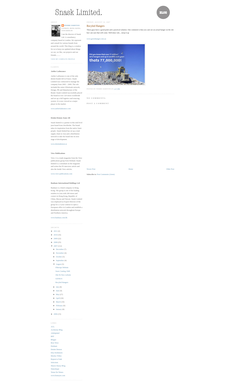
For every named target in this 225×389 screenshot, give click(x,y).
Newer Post (91, 169)
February (59, 305)
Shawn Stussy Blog (58, 366)
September (60, 260)
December (60, 249)
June (58, 291)
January (59, 309)
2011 (56, 231)
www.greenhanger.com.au (96, 39)
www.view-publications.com (61, 174)
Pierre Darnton (72, 25)
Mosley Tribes (56, 356)
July (58, 287)
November (60, 253)
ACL (53, 327)
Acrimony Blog (56, 330)
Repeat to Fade (56, 359)
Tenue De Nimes (57, 372)
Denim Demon (56, 349)
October (59, 257)
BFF (52, 336)
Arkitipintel (55, 333)
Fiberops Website (61, 267)
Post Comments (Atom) (106, 174)
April (58, 298)
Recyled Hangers (96, 26)
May (58, 294)
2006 (56, 314)
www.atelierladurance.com (61, 108)
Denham (54, 346)
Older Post (170, 169)
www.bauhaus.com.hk (59, 217)
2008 (56, 242)
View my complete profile (63, 59)
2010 (56, 235)
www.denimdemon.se (59, 144)
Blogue (53, 340)
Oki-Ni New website (63, 275)
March (58, 302)
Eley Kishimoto (57, 353)
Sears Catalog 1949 (62, 271)
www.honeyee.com (58, 375)
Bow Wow (55, 343)
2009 (56, 238)
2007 (56, 246)
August (59, 264)
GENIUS (58, 279)
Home (131, 169)
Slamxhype (55, 369)
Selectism (54, 362)
